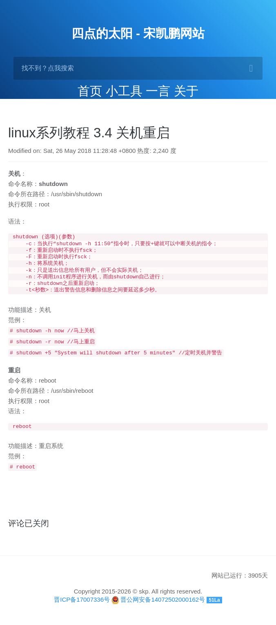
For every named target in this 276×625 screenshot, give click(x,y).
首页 (90, 91)
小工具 (124, 91)
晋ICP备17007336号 (82, 606)
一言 (158, 91)
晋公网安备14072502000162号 (162, 606)
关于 (186, 91)
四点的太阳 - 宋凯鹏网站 (138, 33)
